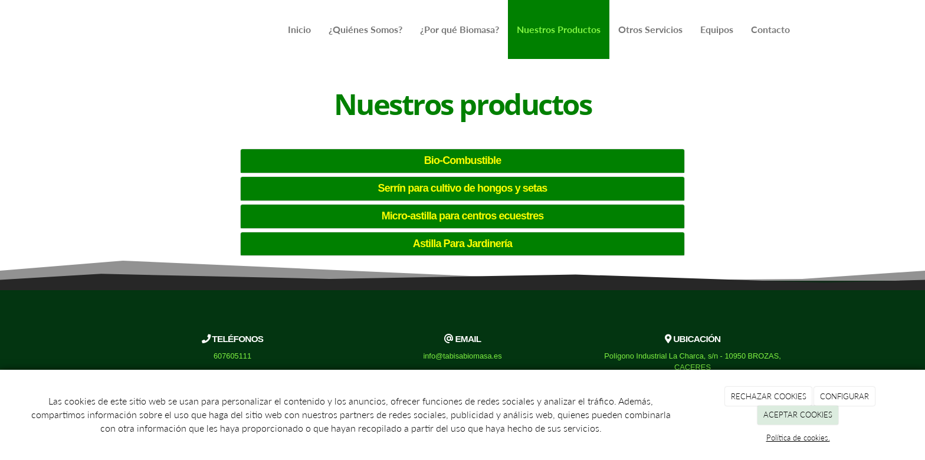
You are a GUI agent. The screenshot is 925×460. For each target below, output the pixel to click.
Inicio (299, 29)
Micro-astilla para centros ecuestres (463, 216)
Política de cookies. (798, 437)
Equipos (716, 29)
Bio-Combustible (462, 160)
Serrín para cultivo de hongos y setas (462, 188)
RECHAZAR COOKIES (768, 396)
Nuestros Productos (559, 29)
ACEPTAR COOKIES (797, 414)
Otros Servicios (650, 29)
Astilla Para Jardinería (462, 243)
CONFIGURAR (844, 396)
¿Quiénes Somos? (365, 29)
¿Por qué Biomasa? (459, 29)
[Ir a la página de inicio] (123, 29)
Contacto (770, 29)
